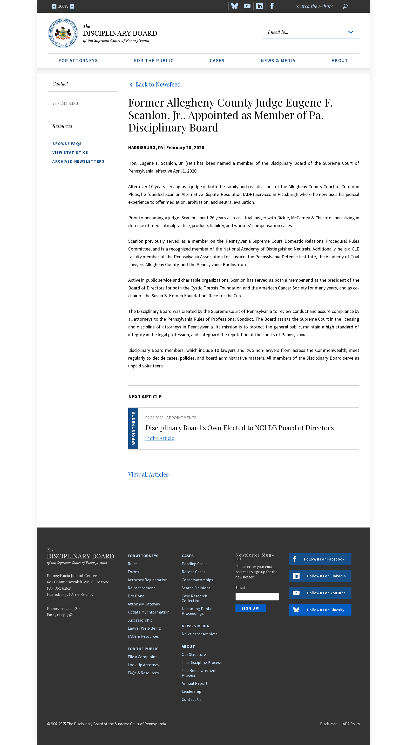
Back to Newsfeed (154, 84)
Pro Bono (136, 596)
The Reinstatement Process (199, 672)
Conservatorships (197, 579)
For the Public (154, 60)
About (340, 60)
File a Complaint (142, 656)
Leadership (191, 691)
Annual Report (195, 683)
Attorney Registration (147, 579)
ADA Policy (351, 723)
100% (63, 6)
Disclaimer (328, 723)
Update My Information (148, 612)
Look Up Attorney (143, 664)
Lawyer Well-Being (144, 628)
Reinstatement (141, 587)
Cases (217, 60)
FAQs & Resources (143, 636)
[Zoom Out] (72, 6)
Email (240, 587)
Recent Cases (193, 571)
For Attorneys (78, 60)
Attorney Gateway (144, 604)
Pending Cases (194, 563)
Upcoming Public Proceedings (197, 611)
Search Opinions (196, 587)
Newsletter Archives (200, 633)
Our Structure (194, 654)
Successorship (140, 620)
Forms (133, 571)
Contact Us (191, 699)
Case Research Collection (194, 598)
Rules (133, 563)
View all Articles (148, 474)
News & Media (278, 60)
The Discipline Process (202, 662)
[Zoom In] (54, 6)
